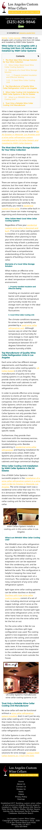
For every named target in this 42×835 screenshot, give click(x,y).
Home (4, 38)
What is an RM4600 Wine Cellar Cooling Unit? (20, 98)
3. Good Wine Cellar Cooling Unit (20, 81)
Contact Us (21, 787)
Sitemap (21, 799)
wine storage (14, 38)
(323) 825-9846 (21, 22)
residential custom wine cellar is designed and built (21, 228)
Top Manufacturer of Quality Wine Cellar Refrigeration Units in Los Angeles (20, 87)
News (21, 792)
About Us (21, 784)
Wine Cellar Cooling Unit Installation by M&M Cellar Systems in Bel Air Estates (21, 93)
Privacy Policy (21, 797)
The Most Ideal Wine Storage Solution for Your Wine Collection (20, 61)
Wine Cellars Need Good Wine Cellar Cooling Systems (19, 66)
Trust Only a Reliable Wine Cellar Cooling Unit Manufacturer (18, 104)
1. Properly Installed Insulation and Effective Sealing (21, 76)
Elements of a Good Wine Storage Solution (21, 71)
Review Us (21, 789)
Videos (21, 794)
